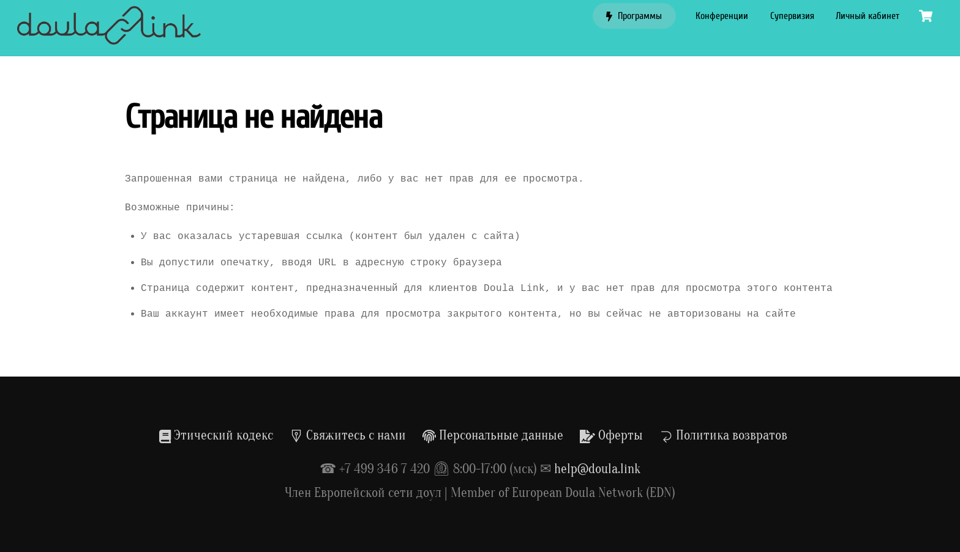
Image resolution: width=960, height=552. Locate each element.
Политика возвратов (723, 435)
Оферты (611, 435)
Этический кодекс (216, 435)
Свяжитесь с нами (348, 435)
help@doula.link (597, 469)
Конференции (722, 15)
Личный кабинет (867, 15)
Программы (634, 15)
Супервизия (792, 15)
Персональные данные (492, 435)
